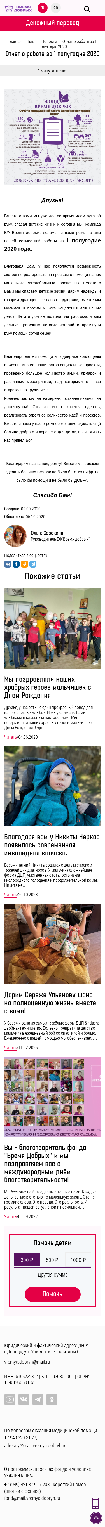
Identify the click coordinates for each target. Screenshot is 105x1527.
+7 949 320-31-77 (20, 1437)
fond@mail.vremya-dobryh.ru (32, 1498)
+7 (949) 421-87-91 (21, 1484)
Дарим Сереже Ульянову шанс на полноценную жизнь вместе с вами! (50, 1003)
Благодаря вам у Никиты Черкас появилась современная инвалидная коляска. (52, 845)
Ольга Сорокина (47, 533)
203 (46, 1484)
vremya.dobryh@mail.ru (27, 1361)
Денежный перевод (52, 23)
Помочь (52, 1294)
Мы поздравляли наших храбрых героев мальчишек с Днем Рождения (47, 687)
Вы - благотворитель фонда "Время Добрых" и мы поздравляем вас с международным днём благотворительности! (45, 1164)
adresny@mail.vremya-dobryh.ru (35, 1445)
